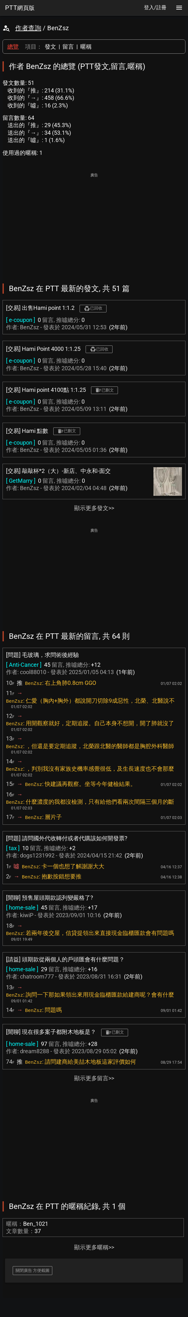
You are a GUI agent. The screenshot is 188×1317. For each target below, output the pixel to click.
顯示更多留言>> (94, 1078)
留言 (68, 46)
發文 (50, 46)
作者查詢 (28, 28)
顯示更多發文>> (94, 508)
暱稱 (86, 46)
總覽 (13, 46)
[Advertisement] (94, 223)
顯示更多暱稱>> (94, 1247)
